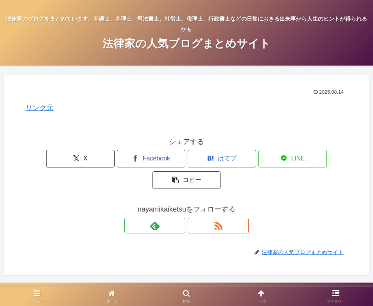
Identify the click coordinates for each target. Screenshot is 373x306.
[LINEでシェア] (240, 158)
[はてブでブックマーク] (186, 158)
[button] (295, 158)
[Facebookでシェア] (132, 158)
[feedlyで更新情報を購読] (177, 204)
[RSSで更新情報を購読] (195, 204)
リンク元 (39, 108)
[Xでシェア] (78, 158)
